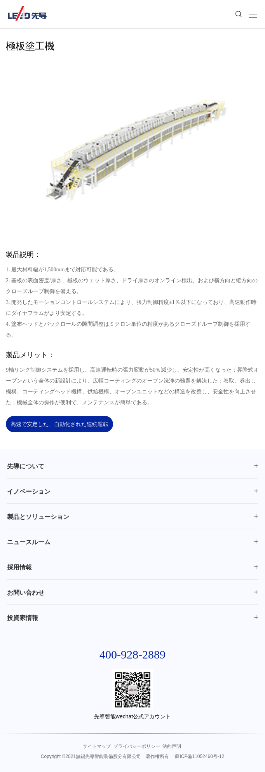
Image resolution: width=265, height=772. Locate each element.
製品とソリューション (38, 517)
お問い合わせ (25, 592)
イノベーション (29, 491)
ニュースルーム (29, 542)
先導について (25, 466)
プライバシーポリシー (136, 746)
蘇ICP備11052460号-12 (199, 756)
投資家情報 (22, 618)
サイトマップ (97, 746)
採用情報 (19, 567)
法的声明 (171, 746)
